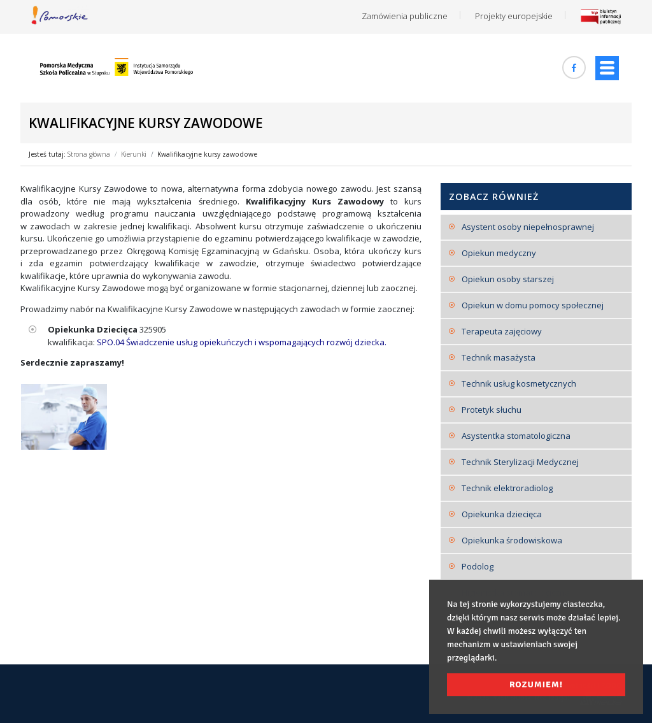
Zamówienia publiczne (405, 16)
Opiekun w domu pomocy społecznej (533, 305)
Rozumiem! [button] (536, 684)
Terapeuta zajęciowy (502, 331)
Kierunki (133, 154)
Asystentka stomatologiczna (516, 435)
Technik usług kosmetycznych (519, 383)
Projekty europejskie (514, 16)
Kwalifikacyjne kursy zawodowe (207, 154)
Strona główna (88, 154)
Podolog (477, 566)
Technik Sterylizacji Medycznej (520, 462)
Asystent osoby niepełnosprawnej (528, 227)
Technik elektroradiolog (507, 488)
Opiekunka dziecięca (502, 514)
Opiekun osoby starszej (508, 279)
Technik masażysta (498, 357)
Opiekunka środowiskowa (512, 540)
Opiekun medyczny (499, 253)
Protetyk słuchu (491, 409)
